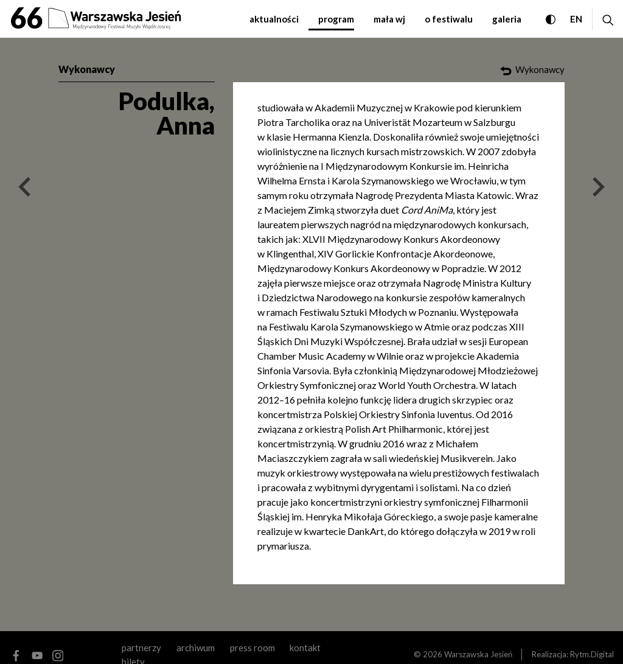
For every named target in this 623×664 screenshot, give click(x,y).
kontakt (305, 647)
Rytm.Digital (592, 654)
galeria (506, 18)
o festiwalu (449, 18)
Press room (252, 647)
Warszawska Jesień (478, 654)
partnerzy (141, 647)
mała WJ (389, 18)
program (336, 18)
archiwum (195, 647)
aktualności (274, 18)
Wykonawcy (86, 69)
